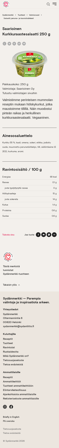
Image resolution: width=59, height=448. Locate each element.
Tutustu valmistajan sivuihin (19, 93)
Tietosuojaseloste (13, 360)
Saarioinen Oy (25, 88)
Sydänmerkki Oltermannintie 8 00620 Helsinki (12, 318)
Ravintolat (9, 347)
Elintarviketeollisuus (14, 390)
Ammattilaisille (11, 372)
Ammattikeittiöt (12, 381)
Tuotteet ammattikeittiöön (18, 385)
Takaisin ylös (11, 284)
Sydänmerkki (8, 15)
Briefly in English (11, 417)
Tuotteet (21, 15)
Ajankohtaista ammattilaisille (19, 394)
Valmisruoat (34, 15)
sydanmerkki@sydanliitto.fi (18, 326)
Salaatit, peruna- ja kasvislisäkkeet (19, 18)
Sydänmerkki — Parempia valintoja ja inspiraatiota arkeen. (26, 300)
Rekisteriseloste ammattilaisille (21, 398)
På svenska (8, 421)
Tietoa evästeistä (13, 364)
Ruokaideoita (10, 351)
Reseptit (8, 338)
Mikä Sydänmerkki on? (16, 355)
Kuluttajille (9, 333)
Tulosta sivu (8, 234)
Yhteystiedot (10, 309)
